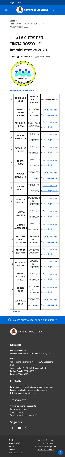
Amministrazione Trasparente (23, 405)
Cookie (12, 449)
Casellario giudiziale (50, 114)
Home (12, 20)
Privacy (12, 446)
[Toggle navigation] (6, 9)
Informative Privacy (18, 408)
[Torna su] (60, 452)
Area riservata (16, 411)
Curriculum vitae (50, 109)
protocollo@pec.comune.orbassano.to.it (31, 389)
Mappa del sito (15, 452)
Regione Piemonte (18, 2)
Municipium (49, 446)
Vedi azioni (15, 311)
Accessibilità (14, 443)
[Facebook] (12, 427)
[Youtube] (19, 427)
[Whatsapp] (26, 427)
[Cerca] (53, 9)
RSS (11, 440)
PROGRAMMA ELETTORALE (22, 90)
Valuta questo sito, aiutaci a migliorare (32, 320)
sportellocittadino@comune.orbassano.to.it (34, 386)
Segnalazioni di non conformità (23, 415)
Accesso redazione (46, 449)
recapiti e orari (30, 393)
